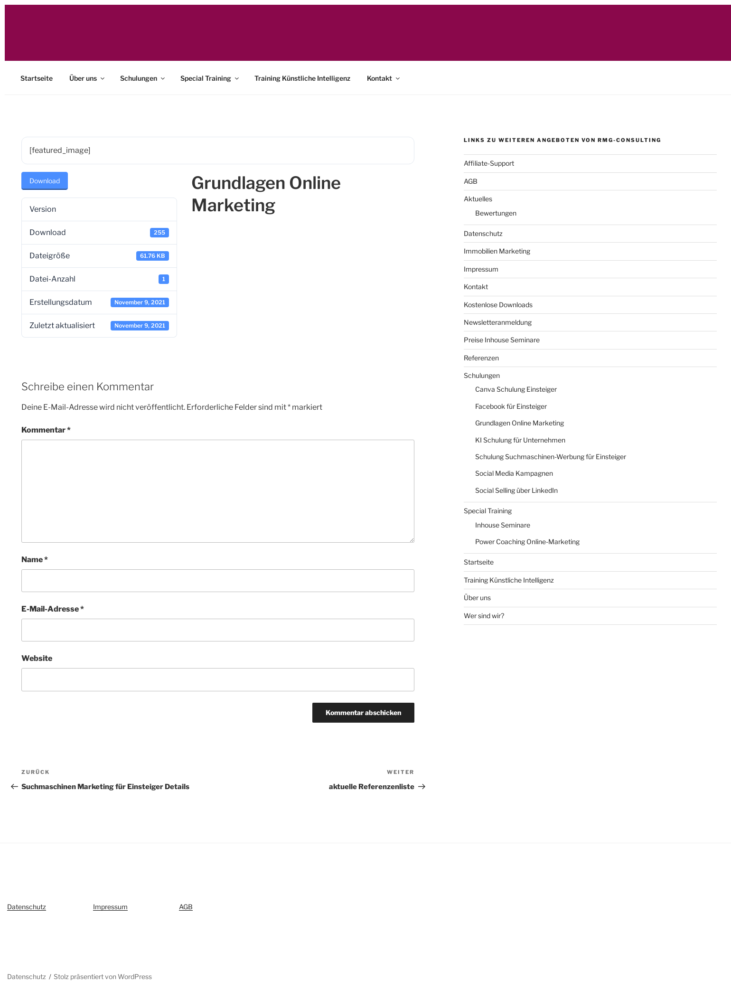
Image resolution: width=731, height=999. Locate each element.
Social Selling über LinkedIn (516, 490)
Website (36, 658)
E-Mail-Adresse (52, 608)
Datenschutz (483, 233)
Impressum (481, 269)
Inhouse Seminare (502, 525)
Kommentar (46, 429)
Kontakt (384, 78)
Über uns (87, 78)
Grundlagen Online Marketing (519, 423)
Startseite (36, 78)
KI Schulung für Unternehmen (520, 440)
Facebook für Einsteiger (511, 406)
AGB (471, 181)
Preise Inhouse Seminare (502, 340)
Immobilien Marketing (497, 251)
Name (34, 559)
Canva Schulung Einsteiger (516, 389)
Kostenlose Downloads (498, 305)
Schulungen (143, 78)
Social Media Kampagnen (514, 473)
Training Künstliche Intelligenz (302, 78)
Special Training (210, 78)
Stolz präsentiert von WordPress (103, 976)
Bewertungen (495, 213)
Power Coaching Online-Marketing (527, 541)
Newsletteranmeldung (498, 322)
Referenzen (481, 358)
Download (44, 181)
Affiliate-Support (489, 163)
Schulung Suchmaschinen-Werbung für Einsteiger (550, 456)
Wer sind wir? (484, 616)
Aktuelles (478, 199)
